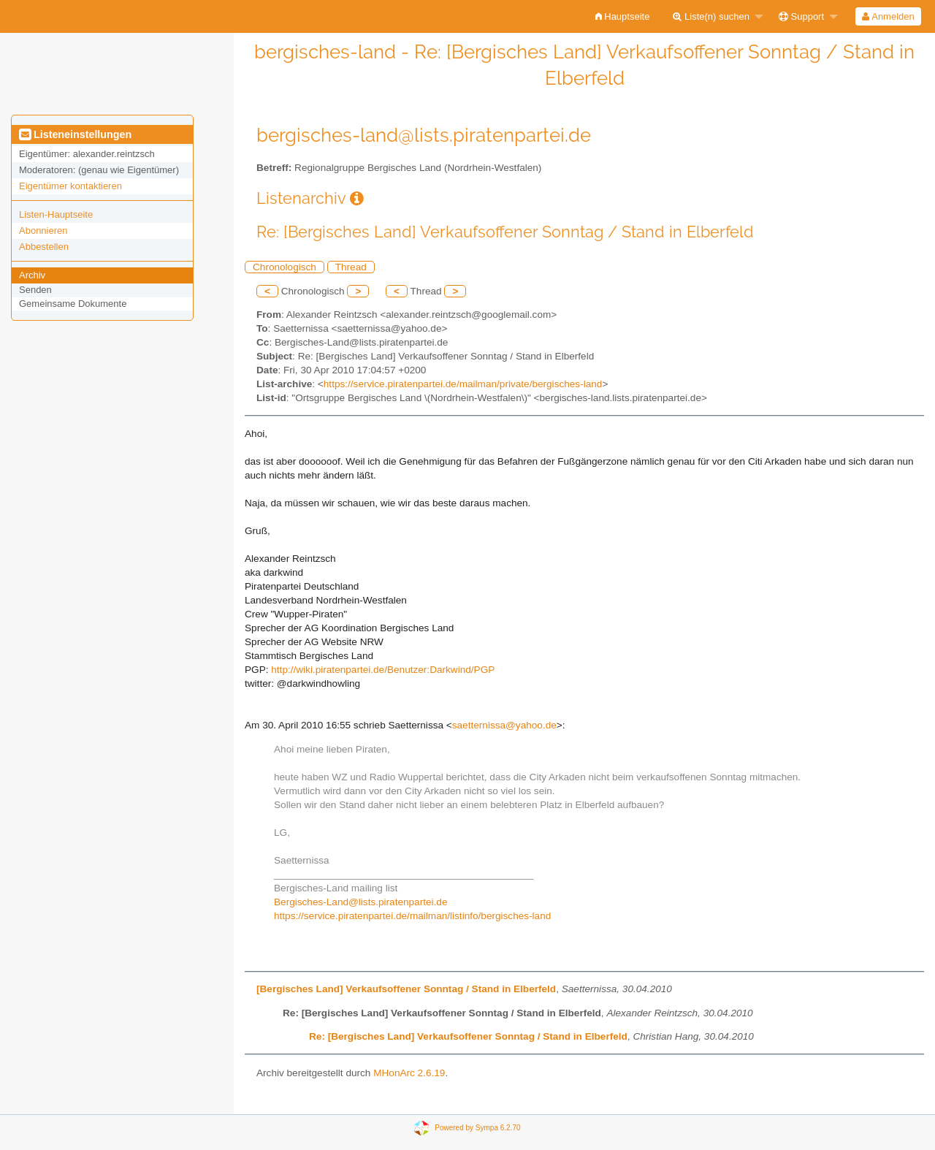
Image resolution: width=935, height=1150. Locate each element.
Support (801, 16)
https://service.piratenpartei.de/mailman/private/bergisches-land (463, 383)
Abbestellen (44, 246)
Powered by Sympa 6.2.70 (477, 1128)
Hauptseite (622, 16)
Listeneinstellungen (75, 134)
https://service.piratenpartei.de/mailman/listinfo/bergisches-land (412, 915)
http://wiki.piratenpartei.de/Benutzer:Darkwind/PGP (383, 669)
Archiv (32, 275)
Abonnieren (43, 230)
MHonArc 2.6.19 (409, 1072)
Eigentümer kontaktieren (70, 185)
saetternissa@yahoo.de (504, 725)
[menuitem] (623, 16)
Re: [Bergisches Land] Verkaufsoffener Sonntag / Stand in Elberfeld (468, 1036)
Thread (351, 267)
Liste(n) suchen (711, 16)
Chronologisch (284, 267)
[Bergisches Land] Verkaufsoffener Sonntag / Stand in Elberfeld (406, 988)
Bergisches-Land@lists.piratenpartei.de (360, 901)
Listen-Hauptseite (56, 214)
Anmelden (888, 16)
